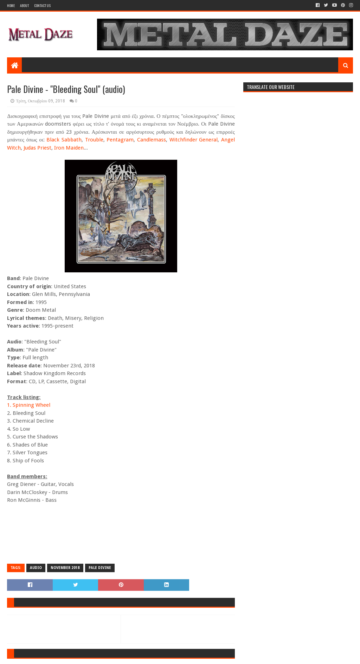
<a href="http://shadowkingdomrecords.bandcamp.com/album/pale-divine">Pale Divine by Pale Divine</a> (120, 533)
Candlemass (151, 140)
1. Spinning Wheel (28, 405)
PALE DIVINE (100, 568)
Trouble (94, 140)
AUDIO (36, 568)
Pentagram (120, 140)
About (24, 5)
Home (11, 5)
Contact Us (42, 5)
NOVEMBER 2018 (65, 568)
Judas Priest (37, 148)
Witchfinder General (193, 140)
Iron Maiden (69, 148)
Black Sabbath (64, 140)
